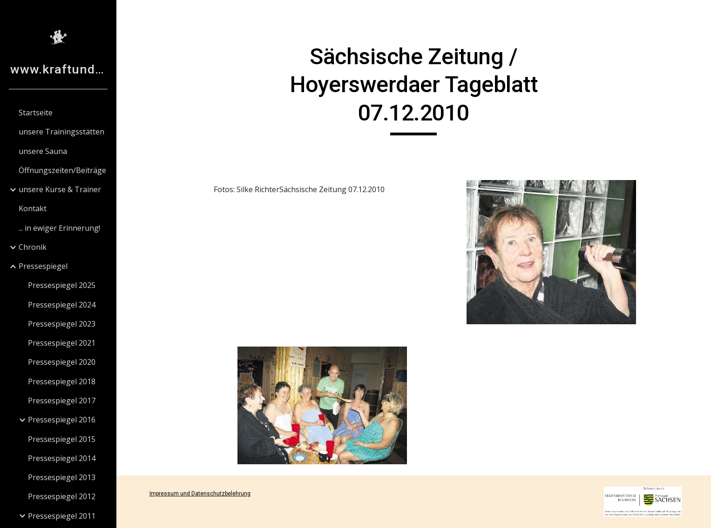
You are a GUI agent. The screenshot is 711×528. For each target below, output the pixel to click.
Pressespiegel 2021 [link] (61, 343)
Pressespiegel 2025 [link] (61, 285)
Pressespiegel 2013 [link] (61, 477)
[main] (413, 89)
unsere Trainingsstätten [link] (61, 132)
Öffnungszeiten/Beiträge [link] (62, 170)
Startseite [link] (36, 112)
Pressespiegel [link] (43, 266)
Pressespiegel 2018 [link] (61, 381)
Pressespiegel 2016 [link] (61, 419)
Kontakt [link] (33, 208)
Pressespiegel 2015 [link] (61, 439)
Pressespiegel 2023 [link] (61, 324)
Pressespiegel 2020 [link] (61, 362)
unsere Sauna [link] (43, 151)
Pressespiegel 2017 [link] (61, 400)
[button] (700, 13)
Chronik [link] (33, 247)
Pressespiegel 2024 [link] (61, 305)
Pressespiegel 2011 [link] (61, 516)
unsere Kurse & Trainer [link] (60, 189)
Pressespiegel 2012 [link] (61, 496)
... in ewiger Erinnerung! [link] (59, 228)
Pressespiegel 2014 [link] (61, 458)
